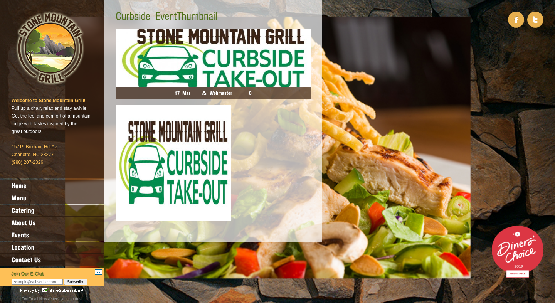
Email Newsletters (44, 299)
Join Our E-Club (28, 274)
